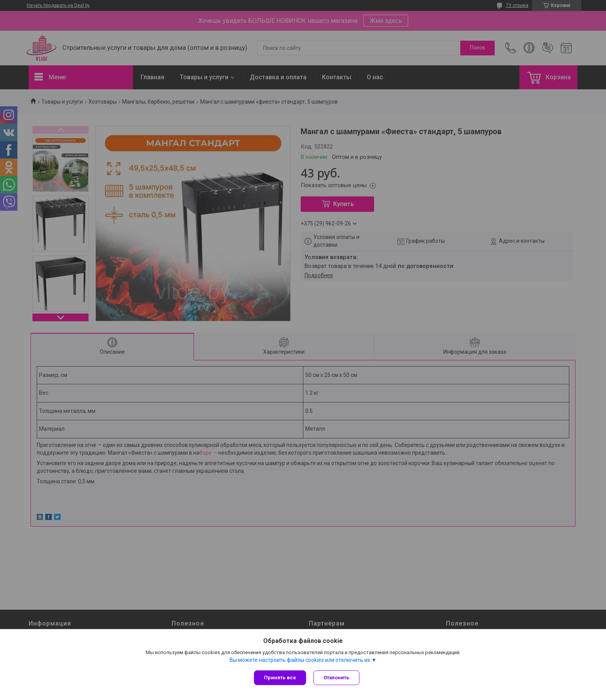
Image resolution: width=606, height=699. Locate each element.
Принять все (280, 677)
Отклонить (337, 677)
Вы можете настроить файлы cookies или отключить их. (300, 660)
